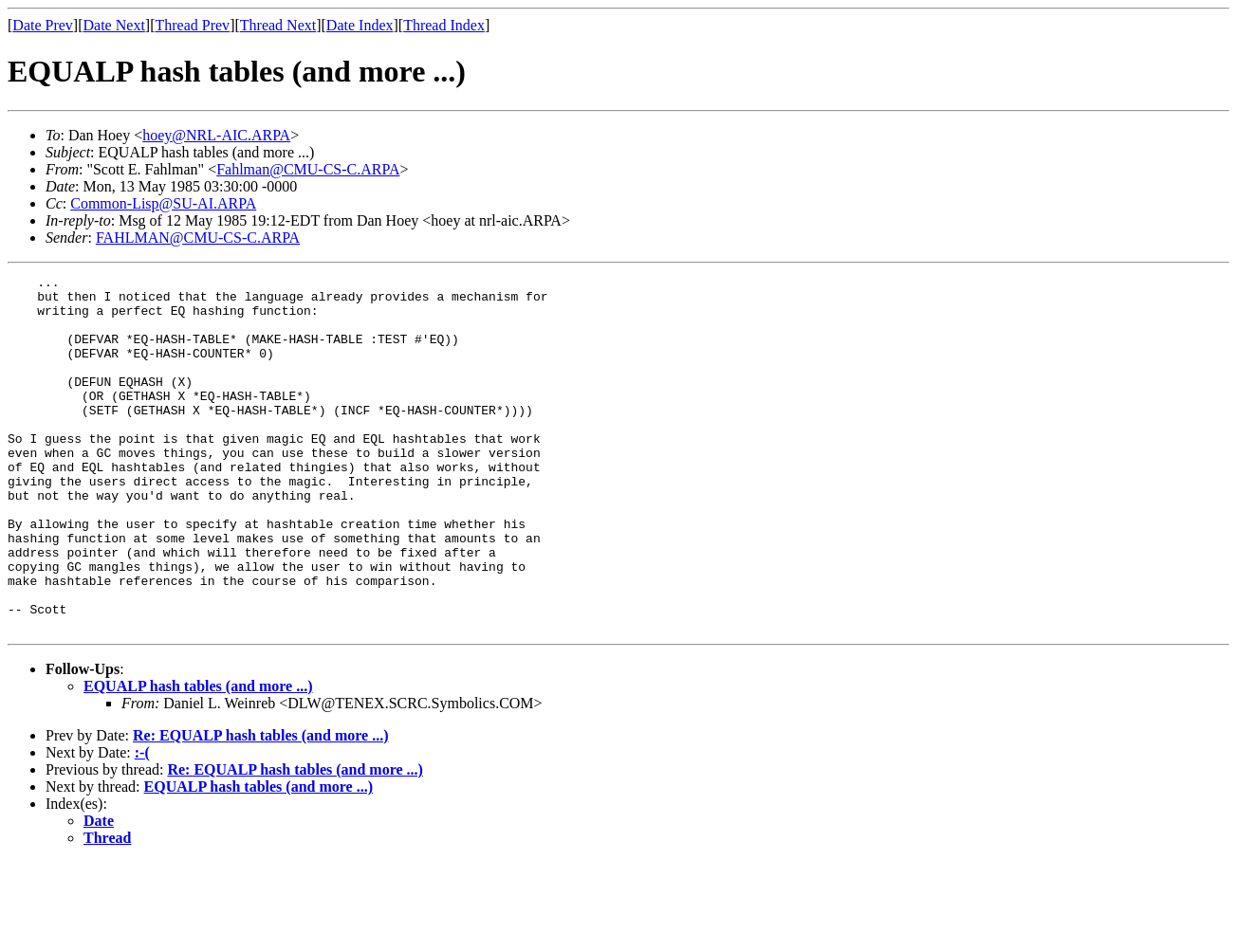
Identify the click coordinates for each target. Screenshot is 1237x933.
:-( (142, 823)
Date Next (114, 25)
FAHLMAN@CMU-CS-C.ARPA (198, 237)
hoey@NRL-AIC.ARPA (216, 135)
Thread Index (444, 25)
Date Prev (42, 25)
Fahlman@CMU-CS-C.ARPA (307, 169)
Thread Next (278, 25)
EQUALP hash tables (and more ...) (198, 757)
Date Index (360, 25)
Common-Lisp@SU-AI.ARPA (163, 203)
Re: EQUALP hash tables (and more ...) (261, 806)
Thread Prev (192, 25)
